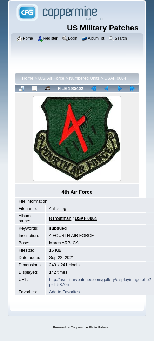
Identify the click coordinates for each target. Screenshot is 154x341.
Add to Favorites (64, 292)
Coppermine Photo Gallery (89, 327)
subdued (58, 228)
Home (27, 78)
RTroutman (60, 218)
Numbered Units (84, 78)
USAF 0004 (115, 78)
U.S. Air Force (51, 78)
